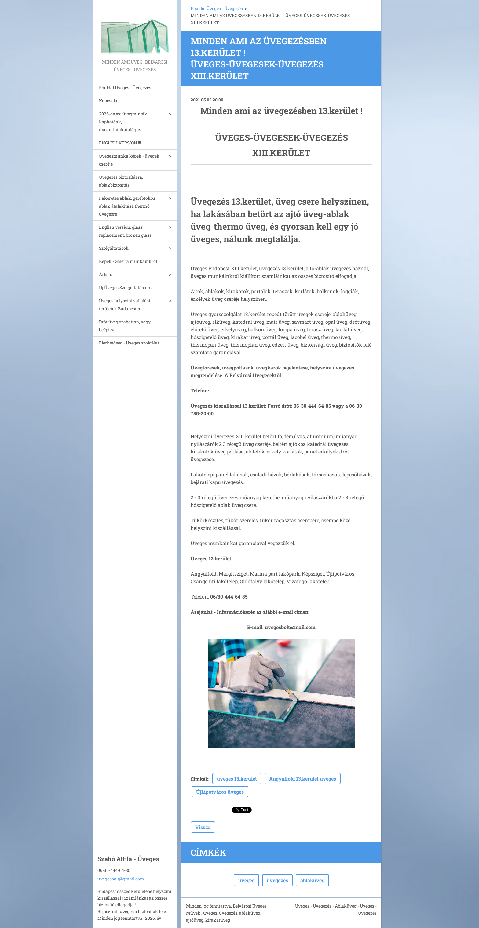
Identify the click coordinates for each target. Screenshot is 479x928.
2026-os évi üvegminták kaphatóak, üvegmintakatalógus (123, 122)
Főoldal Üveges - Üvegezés (125, 87)
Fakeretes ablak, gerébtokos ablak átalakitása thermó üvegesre (127, 206)
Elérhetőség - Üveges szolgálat (129, 343)
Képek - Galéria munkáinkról (128, 261)
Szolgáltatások (114, 248)
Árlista (105, 274)
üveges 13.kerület (237, 778)
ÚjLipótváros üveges (220, 791)
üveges (246, 880)
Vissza (203, 827)
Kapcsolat (109, 101)
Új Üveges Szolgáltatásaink (126, 287)
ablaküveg (312, 880)
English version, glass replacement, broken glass (125, 231)
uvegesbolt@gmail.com (120, 879)
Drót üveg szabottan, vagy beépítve (125, 326)
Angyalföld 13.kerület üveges (302, 778)
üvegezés (277, 880)
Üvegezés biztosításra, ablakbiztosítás (121, 181)
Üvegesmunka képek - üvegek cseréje (129, 160)
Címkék (199, 779)
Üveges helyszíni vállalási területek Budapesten (124, 304)
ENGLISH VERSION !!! (120, 143)
